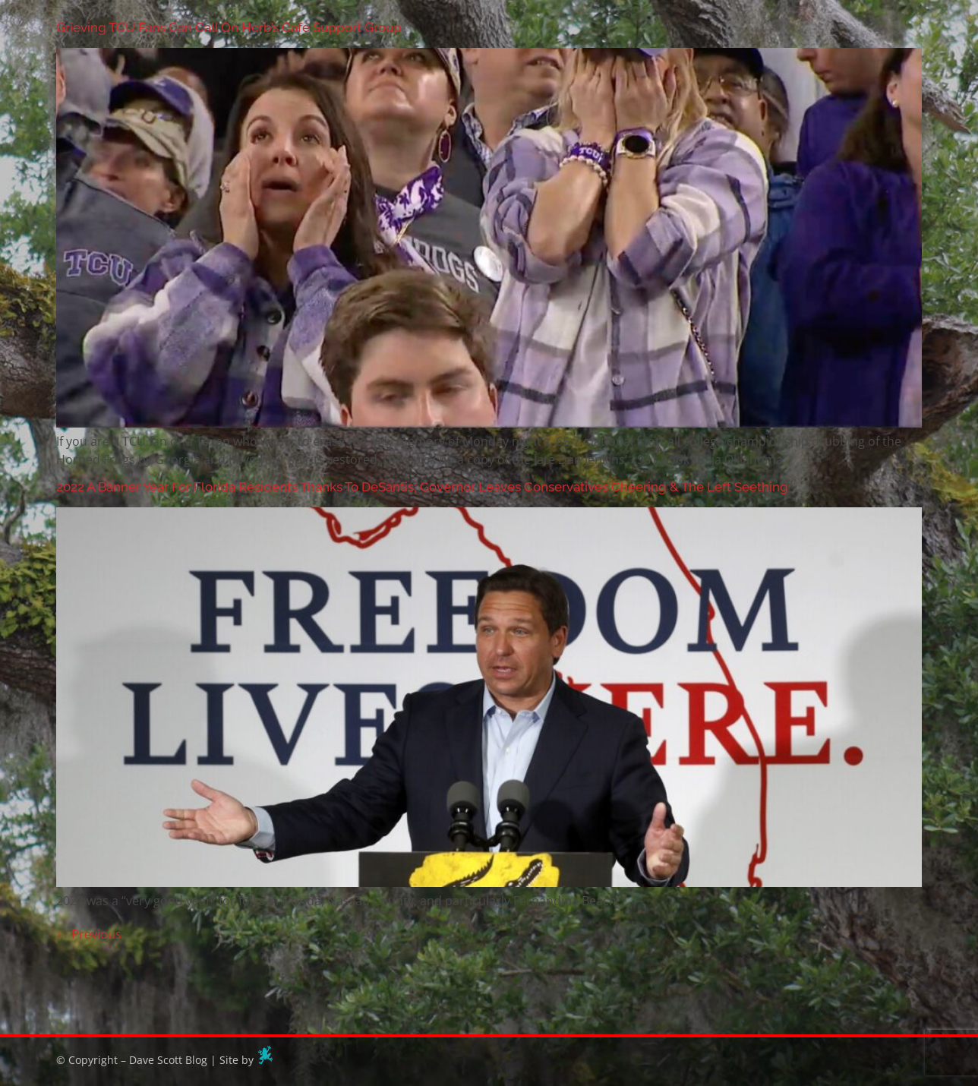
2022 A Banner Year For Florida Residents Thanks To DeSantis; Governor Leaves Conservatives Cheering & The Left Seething (422, 486)
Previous (88, 934)
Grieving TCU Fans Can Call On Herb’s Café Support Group (229, 27)
